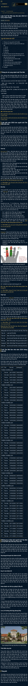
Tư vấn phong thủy (9, 11)
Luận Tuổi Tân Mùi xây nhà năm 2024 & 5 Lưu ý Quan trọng (13, 12)
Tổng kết (5, 67)
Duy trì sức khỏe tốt (9, 60)
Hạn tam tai (4, 151)
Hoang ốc (7, 50)
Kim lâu (6, 48)
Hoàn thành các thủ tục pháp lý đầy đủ (13, 62)
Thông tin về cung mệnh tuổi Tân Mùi (12, 42)
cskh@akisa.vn (5, 6)
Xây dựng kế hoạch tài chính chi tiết (12, 58)
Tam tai (6, 47)
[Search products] (26, 4)
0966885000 (4, 3)
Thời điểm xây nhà (9, 65)
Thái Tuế (6, 52)
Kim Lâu (5, 191)
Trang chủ (2, 11)
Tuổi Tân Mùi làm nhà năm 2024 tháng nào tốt (14, 53)
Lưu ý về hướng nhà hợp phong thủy (12, 63)
